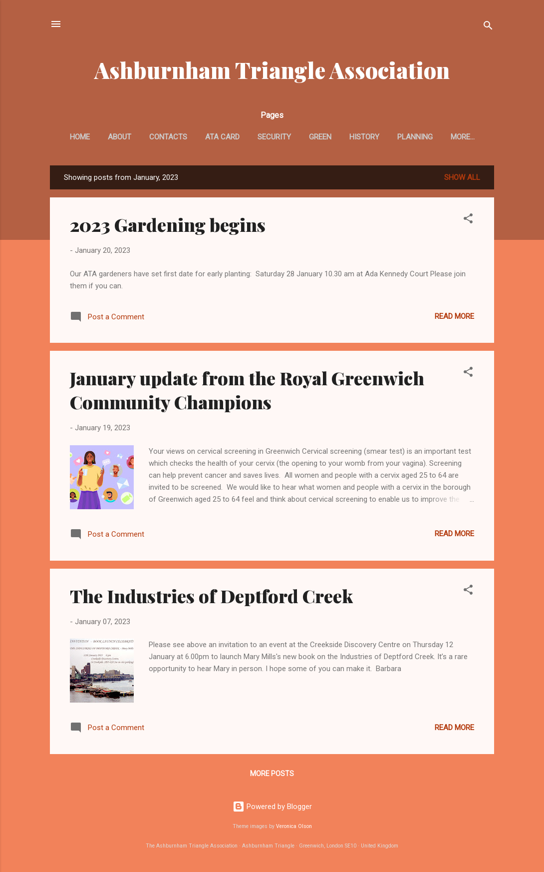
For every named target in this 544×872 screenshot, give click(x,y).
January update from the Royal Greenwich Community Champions (247, 390)
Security (274, 136)
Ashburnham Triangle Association (272, 69)
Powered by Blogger (272, 806)
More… (463, 136)
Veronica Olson (294, 826)
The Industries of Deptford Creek (211, 596)
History (364, 136)
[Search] (488, 27)
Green (320, 136)
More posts (272, 774)
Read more (454, 316)
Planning (415, 136)
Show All (462, 177)
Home (80, 136)
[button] (468, 220)
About (119, 136)
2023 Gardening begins (168, 224)
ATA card (222, 136)
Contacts (168, 136)
